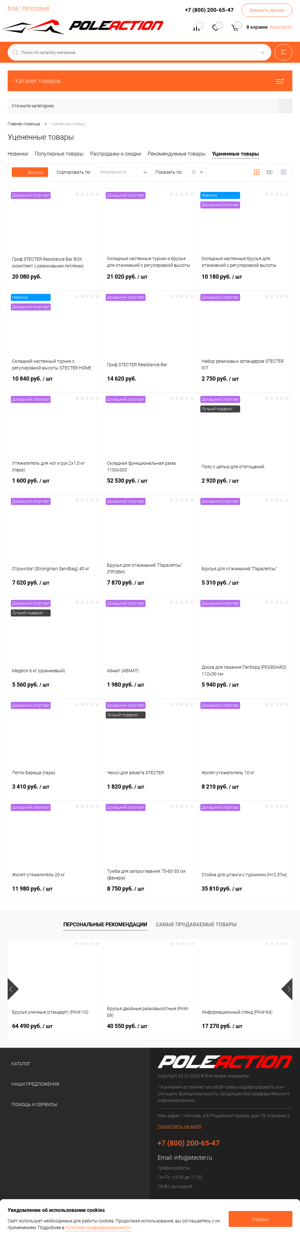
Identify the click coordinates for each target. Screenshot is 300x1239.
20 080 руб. (55, 280)
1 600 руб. (55, 484)
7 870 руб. (150, 586)
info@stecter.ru (193, 1157)
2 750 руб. (245, 382)
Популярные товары (59, 154)
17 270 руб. (222, 1026)
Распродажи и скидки (115, 154)
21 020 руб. (150, 280)
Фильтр (30, 172)
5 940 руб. (245, 688)
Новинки (18, 154)
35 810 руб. (245, 892)
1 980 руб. (150, 688)
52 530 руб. (150, 484)
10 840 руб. (55, 382)
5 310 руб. (245, 586)
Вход (13, 8)
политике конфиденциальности (98, 1227)
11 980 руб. (55, 892)
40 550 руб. (127, 1026)
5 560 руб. (55, 688)
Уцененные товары (235, 154)
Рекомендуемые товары (176, 154)
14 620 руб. (150, 382)
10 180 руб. (245, 280)
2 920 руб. (245, 484)
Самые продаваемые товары (196, 925)
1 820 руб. (150, 790)
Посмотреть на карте (179, 1126)
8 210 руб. (245, 790)
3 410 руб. (55, 790)
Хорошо (260, 1219)
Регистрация (36, 8)
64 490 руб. (32, 1026)
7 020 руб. (55, 586)
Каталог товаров (150, 80)
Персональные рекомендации (105, 925)
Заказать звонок (266, 10)
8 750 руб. (150, 892)
